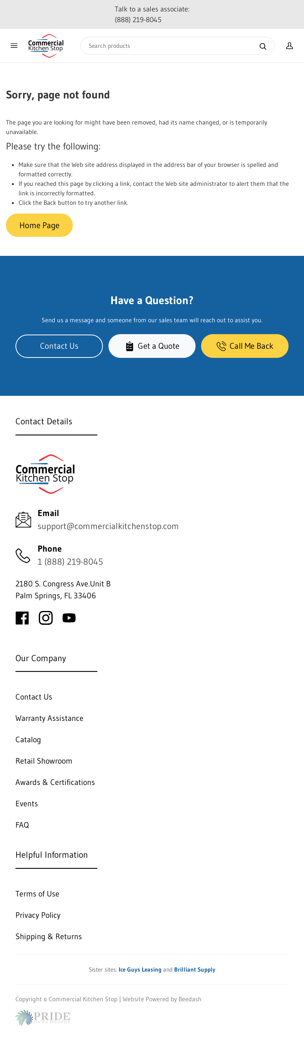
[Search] (177, 46)
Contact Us (59, 345)
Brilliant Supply (194, 969)
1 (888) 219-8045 (70, 561)
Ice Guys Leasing (140, 969)
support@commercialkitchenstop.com (108, 526)
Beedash (190, 999)
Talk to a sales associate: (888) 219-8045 (152, 14)
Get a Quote (152, 345)
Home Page (39, 225)
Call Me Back (245, 345)
